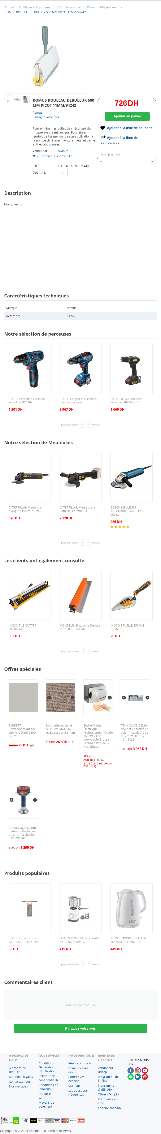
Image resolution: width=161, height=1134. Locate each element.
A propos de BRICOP (17, 1070)
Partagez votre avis (46, 117)
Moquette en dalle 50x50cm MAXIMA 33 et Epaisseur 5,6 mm (60, 729)
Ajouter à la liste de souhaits (129, 128)
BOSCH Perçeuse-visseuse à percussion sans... (79, 400)
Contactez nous (20, 1081)
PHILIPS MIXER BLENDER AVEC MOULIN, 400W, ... (80, 940)
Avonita (63, 151)
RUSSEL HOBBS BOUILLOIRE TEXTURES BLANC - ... (129, 940)
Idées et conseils (80, 1063)
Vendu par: (40, 151)
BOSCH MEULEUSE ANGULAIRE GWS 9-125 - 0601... (127, 511)
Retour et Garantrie (45, 1096)
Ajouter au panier (127, 116)
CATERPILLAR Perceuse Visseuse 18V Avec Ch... (126, 400)
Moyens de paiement (46, 1104)
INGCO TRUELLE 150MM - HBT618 (128, 627)
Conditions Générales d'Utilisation (47, 1067)
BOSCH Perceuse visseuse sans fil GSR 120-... (27, 400)
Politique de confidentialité (49, 1078)
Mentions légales (21, 1077)
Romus (37, 112)
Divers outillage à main (103, 7)
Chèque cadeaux (109, 1108)
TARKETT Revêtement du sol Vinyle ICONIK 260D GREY (22, 731)
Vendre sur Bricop (105, 1070)
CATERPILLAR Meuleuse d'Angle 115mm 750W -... (26, 509)
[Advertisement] (80, 252)
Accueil (10, 7)
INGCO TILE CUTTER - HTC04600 (23, 627)
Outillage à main (71, 7)
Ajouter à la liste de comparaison (119, 140)
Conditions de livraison (48, 1087)
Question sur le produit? (52, 156)
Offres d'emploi (108, 1094)
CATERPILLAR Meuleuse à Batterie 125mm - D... (77, 509)
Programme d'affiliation (106, 1087)
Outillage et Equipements (37, 7)
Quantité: (39, 172)
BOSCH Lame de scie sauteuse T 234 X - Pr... (24, 940)
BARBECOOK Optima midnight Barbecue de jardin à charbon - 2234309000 (23, 833)
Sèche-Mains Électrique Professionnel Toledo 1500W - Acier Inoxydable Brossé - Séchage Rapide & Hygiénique (98, 736)
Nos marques (18, 1086)
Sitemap (74, 1086)
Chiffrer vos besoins (76, 1079)
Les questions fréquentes (78, 1092)
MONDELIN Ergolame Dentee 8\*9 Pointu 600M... (80, 627)
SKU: (36, 166)
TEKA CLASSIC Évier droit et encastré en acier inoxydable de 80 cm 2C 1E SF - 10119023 (135, 732)
